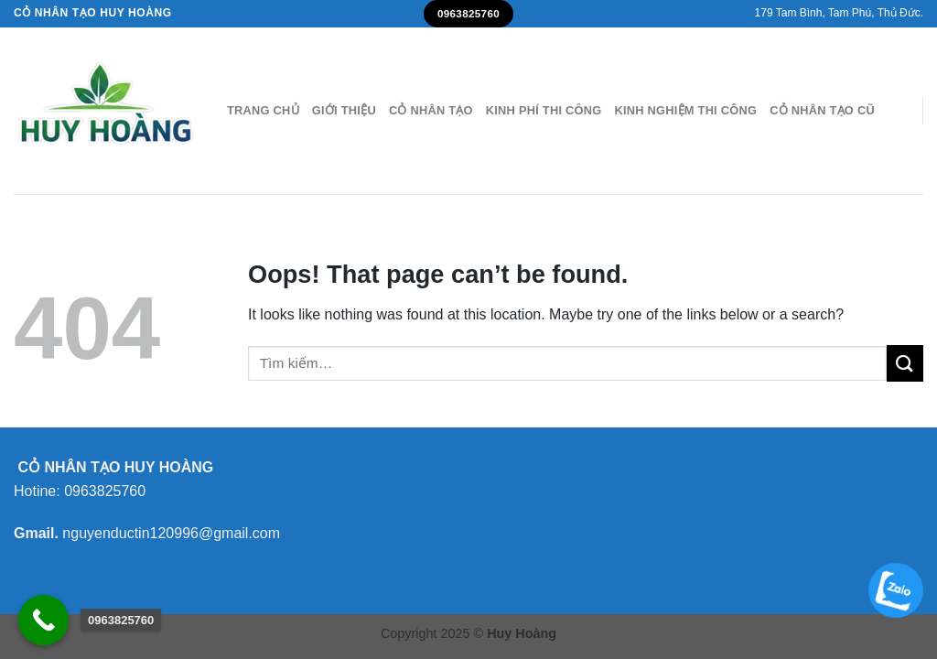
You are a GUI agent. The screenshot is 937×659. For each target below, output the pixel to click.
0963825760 (104, 491)
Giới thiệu (344, 110)
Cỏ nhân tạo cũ (822, 110)
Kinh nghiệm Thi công (685, 110)
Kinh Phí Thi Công (544, 110)
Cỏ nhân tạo (431, 110)
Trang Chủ (263, 110)
